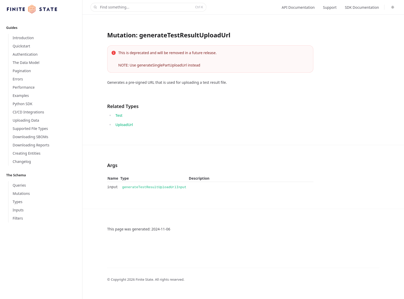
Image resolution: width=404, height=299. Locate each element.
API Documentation (298, 7)
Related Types (123, 106)
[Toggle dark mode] (393, 7)
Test (118, 115)
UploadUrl (124, 124)
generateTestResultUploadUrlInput (154, 187)
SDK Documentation (362, 7)
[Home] (32, 9)
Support (330, 7)
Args (112, 165)
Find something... (148, 7)
